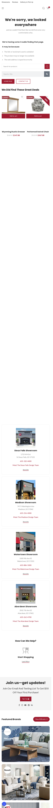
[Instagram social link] (22, 721)
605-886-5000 (25, 565)
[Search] (43, 8)
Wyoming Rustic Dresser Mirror (13, 132)
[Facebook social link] (19, 721)
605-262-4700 (25, 617)
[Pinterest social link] (28, 721)
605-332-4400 (25, 461)
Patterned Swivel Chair (38, 131)
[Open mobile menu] (3, 8)
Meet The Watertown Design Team (25, 569)
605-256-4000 (25, 513)
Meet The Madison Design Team (25, 517)
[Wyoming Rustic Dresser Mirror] (13, 105)
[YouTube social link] (25, 721)
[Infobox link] (26, 760)
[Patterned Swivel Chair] (38, 105)
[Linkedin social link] (31, 721)
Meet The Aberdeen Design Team (26, 621)
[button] (13, 116)
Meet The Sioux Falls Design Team (26, 465)
